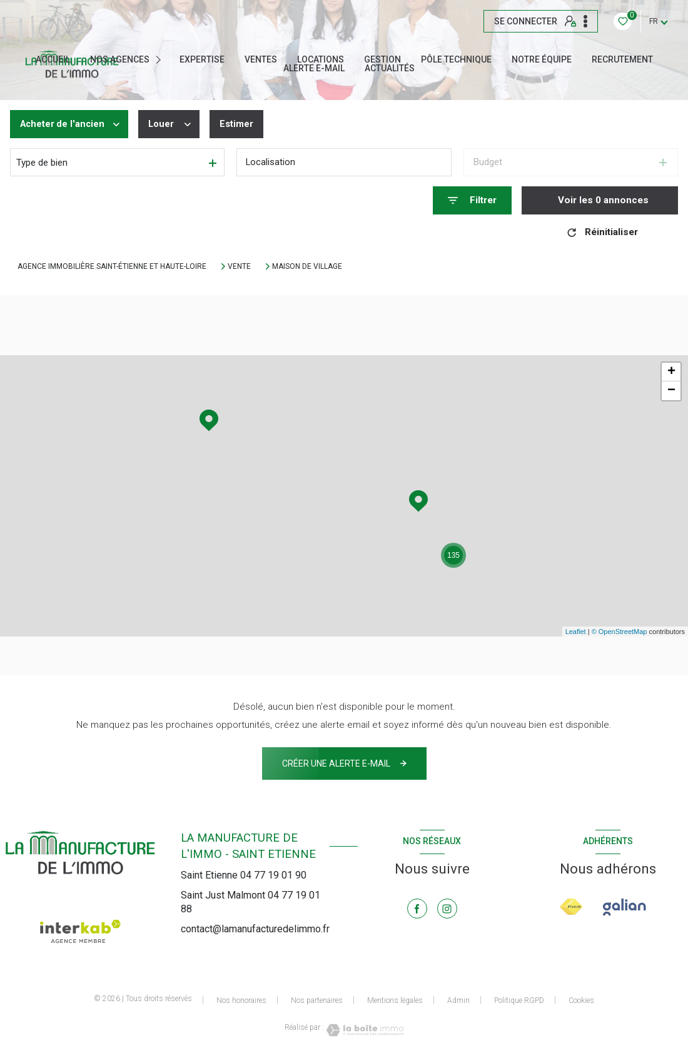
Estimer (240, 123)
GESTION (382, 59)
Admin (458, 1000)
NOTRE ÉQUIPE (542, 59)
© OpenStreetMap (619, 631)
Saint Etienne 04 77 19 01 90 (243, 875)
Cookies (581, 1001)
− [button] (671, 390)
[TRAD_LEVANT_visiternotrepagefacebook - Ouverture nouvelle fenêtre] (417, 909)
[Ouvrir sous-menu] (161, 59)
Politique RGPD (519, 1000)
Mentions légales (395, 1000)
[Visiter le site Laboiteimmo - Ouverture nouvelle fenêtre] (364, 1030)
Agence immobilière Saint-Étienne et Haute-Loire (112, 266)
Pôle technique (456, 59)
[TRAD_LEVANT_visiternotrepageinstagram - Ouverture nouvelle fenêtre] (447, 909)
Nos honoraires (241, 1000)
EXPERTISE (202, 59)
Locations (320, 59)
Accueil (53, 59)
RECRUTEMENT (622, 59)
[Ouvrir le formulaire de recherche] (472, 200)
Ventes (261, 59)
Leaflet (575, 631)
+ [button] (671, 372)
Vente (239, 266)
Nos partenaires (317, 1000)
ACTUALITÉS (390, 68)
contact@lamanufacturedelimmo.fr (255, 929)
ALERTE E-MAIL (314, 68)
